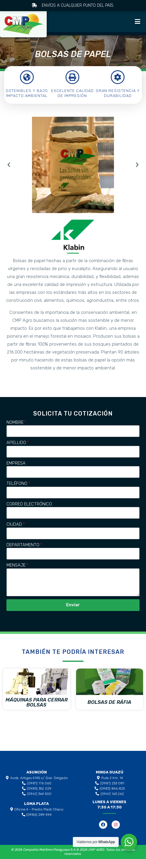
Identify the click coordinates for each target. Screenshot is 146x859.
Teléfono (16, 483)
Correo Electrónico (29, 504)
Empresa (16, 463)
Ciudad (14, 524)
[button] (136, 22)
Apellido (16, 442)
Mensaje (16, 565)
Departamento (22, 544)
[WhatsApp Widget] (129, 842)
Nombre (15, 422)
